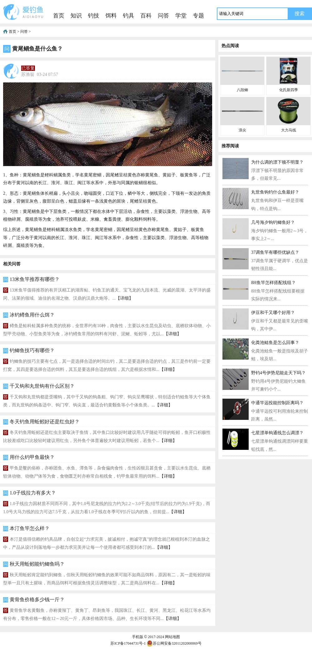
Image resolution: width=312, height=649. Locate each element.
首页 (58, 15)
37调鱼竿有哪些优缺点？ (275, 252)
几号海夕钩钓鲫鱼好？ (273, 222)
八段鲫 (242, 90)
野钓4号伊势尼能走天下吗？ (278, 373)
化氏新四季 (288, 90)
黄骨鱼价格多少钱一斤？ (37, 599)
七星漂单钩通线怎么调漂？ (277, 432)
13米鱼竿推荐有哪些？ (35, 279)
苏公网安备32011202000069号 (174, 643)
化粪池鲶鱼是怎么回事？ (275, 342)
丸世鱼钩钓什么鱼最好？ (275, 192)
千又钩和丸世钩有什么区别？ (42, 386)
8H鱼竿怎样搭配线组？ (273, 282)
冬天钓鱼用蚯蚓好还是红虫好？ (45, 421)
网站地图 (172, 637)
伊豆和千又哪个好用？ (273, 312)
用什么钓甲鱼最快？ (32, 457)
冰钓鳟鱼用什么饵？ (32, 314)
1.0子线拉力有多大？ (33, 492)
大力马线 (288, 130)
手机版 (137, 637)
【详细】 (124, 298)
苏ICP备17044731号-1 (128, 643)
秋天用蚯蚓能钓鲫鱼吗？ (37, 564)
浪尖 (242, 130)
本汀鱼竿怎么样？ (30, 528)
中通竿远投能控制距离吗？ (277, 403)
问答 (163, 15)
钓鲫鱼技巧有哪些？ (32, 350)
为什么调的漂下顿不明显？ (277, 162)
